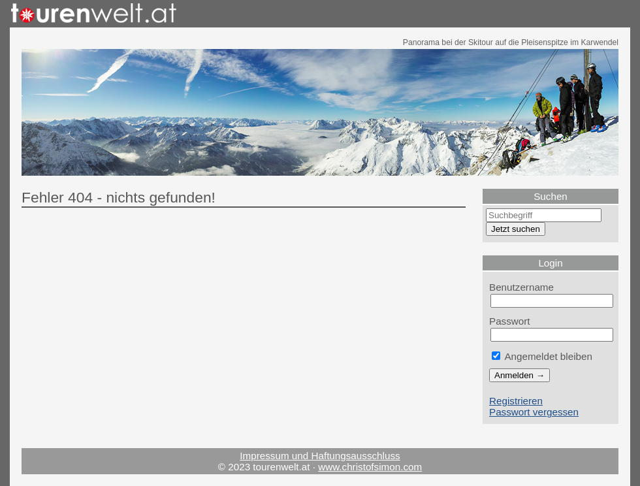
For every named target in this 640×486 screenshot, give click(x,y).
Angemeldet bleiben (542, 356)
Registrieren (516, 400)
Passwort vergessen (534, 411)
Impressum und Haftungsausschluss (320, 455)
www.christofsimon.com (370, 466)
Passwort (509, 321)
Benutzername (521, 287)
